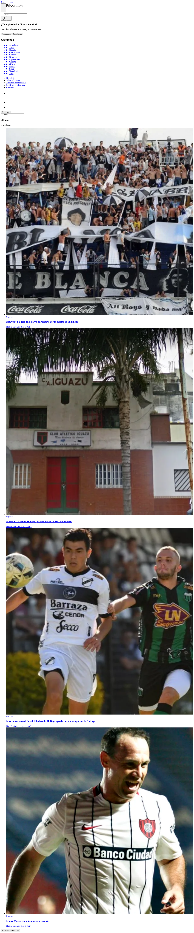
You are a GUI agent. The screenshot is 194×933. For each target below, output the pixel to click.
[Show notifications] (3, 18)
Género (11, 64)
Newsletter (10, 78)
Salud (11, 69)
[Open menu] (3, 5)
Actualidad (13, 45)
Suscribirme (17, 34)
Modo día (5, 112)
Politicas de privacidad (15, 85)
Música (11, 66)
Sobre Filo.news (13, 80)
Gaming (12, 62)
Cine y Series (14, 52)
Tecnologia (13, 71)
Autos (11, 48)
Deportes (12, 57)
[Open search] (3, 10)
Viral (10, 73)
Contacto (10, 87)
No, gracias (6, 34)
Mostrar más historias (10, 931)
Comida (12, 55)
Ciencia (12, 50)
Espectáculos (14, 59)
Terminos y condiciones (16, 83)
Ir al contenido (7, 2)
